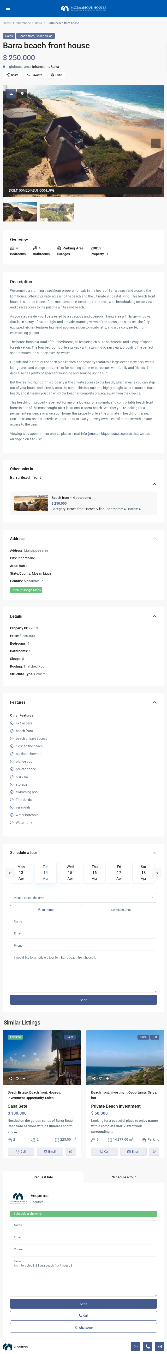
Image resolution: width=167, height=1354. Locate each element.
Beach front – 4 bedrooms (71, 498)
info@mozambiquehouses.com (104, 434)
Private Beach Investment (116, 1106)
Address (17, 538)
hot (93, 1098)
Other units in (25, 474)
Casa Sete (17, 1106)
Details (16, 616)
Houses (54, 1092)
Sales (9, 36)
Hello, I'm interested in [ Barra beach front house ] (83, 1277)
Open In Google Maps (26, 590)
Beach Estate (18, 1092)
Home (7, 23)
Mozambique (41, 573)
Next (157, 873)
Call (83, 1315)
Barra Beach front (25, 477)
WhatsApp (84, 1327)
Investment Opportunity (26, 1098)
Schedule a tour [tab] (124, 1177)
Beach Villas (44, 36)
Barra (38, 23)
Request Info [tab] (43, 1177)
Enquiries (39, 1195)
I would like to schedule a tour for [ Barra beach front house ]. (83, 973)
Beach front (26, 36)
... (15, 1131)
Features (17, 702)
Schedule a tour (23, 852)
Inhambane (23, 23)
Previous (10, 873)
